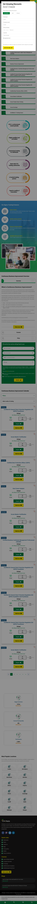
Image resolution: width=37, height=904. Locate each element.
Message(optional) (6, 38)
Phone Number (6, 27)
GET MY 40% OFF (8, 47)
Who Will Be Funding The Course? (10, 10)
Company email (6, 22)
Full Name (5, 17)
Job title (5, 32)
